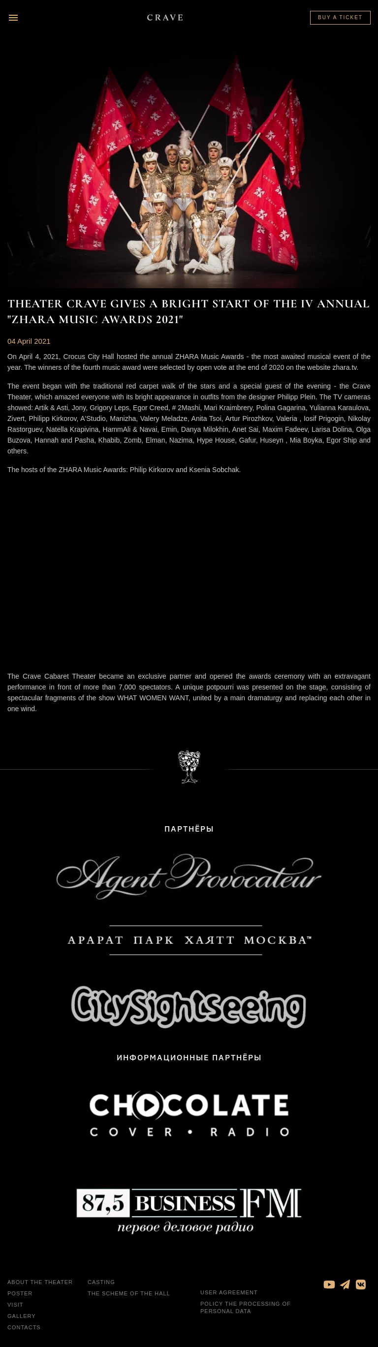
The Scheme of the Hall (129, 1293)
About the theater (40, 1282)
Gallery (21, 1316)
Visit (15, 1305)
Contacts (24, 1327)
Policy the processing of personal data (245, 1307)
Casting (101, 1282)
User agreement (229, 1292)
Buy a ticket (340, 17)
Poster (19, 1293)
